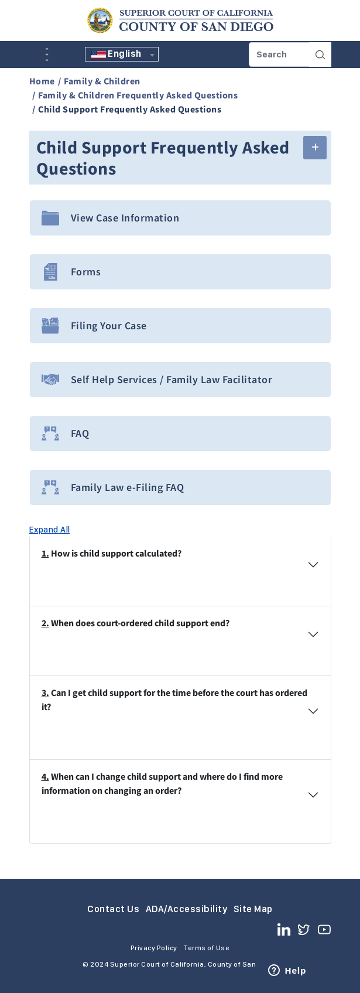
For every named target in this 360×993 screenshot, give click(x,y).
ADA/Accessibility (187, 908)
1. (45, 553)
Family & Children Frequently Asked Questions (138, 95)
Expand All (49, 529)
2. (45, 623)
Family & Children (102, 81)
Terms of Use (206, 948)
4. (45, 776)
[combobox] (122, 54)
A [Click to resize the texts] (37, 54)
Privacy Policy (154, 948)
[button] (315, 147)
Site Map (253, 908)
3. (45, 692)
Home (42, 81)
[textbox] (121, 53)
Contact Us (113, 908)
